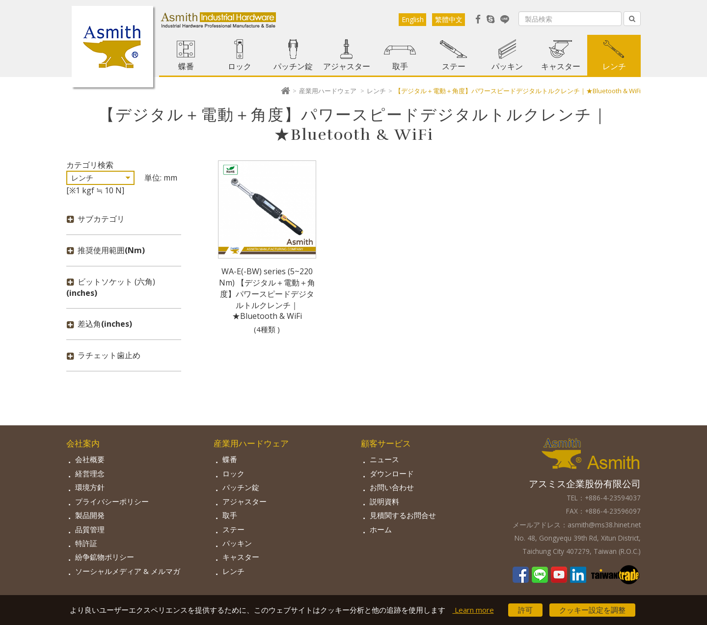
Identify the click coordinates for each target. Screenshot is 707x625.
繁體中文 (448, 19)
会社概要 (90, 459)
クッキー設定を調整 (592, 610)
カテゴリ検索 (89, 164)
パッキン (507, 66)
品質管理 (90, 529)
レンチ (614, 66)
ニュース (384, 459)
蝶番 (186, 66)
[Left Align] (632, 18)
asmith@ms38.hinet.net (604, 524)
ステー (453, 66)
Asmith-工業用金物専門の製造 (112, 46)
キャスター (560, 66)
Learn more (473, 610)
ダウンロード (392, 473)
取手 (400, 66)
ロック (239, 66)
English (413, 19)
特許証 (86, 543)
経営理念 (90, 473)
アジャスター (346, 66)
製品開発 (90, 515)
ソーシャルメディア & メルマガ (127, 571)
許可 (525, 610)
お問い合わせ (392, 487)
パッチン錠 (293, 66)
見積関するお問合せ (403, 515)
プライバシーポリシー (112, 501)
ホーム (381, 529)
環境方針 (90, 487)
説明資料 (384, 501)
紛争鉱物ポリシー (104, 557)
